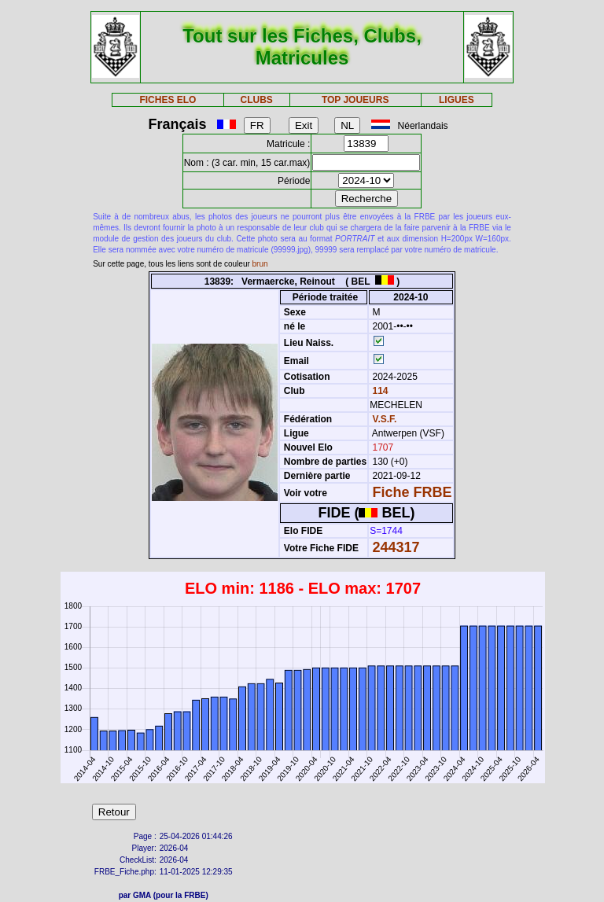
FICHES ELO (167, 99)
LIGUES (456, 99)
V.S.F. (385, 419)
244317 (396, 547)
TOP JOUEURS (355, 99)
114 (379, 390)
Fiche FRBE (412, 492)
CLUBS (256, 99)
